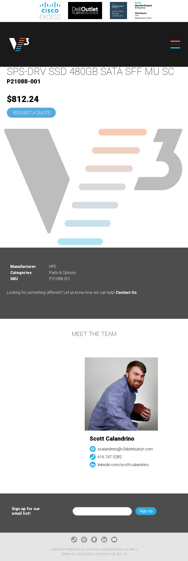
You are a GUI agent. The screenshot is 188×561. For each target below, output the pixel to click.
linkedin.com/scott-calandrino (124, 464)
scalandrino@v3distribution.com (126, 449)
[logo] (19, 44)
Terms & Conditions (77, 554)
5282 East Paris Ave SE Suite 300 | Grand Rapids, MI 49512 (94, 549)
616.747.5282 (111, 457)
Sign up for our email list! (26, 511)
